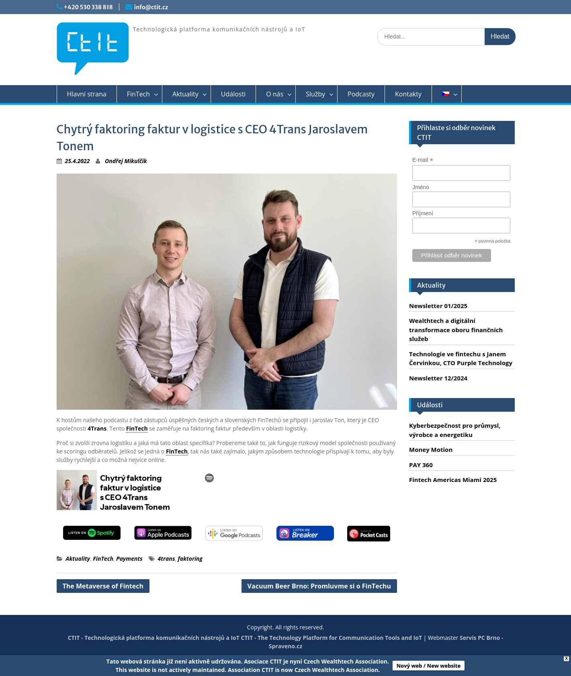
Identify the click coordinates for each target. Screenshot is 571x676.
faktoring (190, 558)
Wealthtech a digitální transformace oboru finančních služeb (456, 330)
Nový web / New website (429, 665)
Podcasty (361, 94)
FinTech (138, 94)
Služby (315, 94)
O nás (274, 94)
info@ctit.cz (151, 7)
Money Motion (430, 449)
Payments (129, 558)
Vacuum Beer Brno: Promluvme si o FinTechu (319, 586)
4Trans (97, 428)
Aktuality (185, 94)
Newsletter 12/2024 (438, 378)
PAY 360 (421, 465)
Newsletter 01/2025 (438, 306)
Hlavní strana (86, 94)
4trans (166, 558)
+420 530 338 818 (88, 7)
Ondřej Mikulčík (126, 161)
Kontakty (408, 94)
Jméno (420, 187)
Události (233, 94)
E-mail (422, 160)
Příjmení (422, 213)
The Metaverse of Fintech (103, 586)
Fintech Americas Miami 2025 (453, 480)
